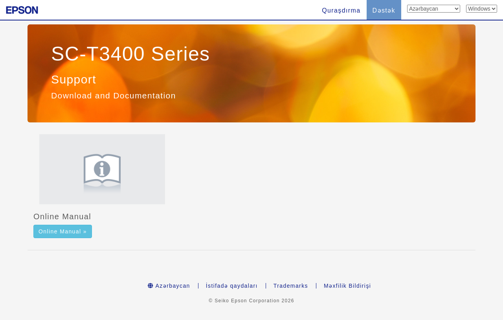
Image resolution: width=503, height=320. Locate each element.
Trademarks (291, 286)
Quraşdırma (341, 10)
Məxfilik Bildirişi (347, 286)
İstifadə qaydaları (232, 286)
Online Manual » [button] (63, 231)
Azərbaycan (169, 286)
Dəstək (384, 10)
